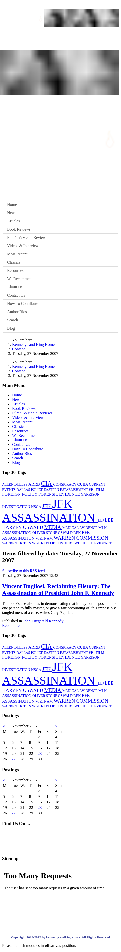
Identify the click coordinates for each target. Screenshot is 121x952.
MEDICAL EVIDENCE (80, 528)
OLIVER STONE (45, 533)
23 (40, 753)
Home (12, 204)
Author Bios (17, 312)
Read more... (12, 625)
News (11, 213)
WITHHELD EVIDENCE (93, 543)
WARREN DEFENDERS (53, 543)
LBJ (101, 520)
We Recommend (20, 279)
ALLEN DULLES (15, 484)
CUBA (83, 484)
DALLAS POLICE (30, 490)
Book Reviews (19, 229)
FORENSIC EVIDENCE (59, 494)
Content (18, 349)
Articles (13, 221)
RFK (77, 532)
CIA (47, 483)
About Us (15, 287)
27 (14, 759)
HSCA (36, 506)
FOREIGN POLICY (20, 494)
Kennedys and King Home (33, 344)
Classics (13, 262)
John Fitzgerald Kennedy (43, 621)
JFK (47, 506)
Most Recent (17, 254)
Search (12, 320)
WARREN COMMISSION (81, 538)
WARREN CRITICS (17, 543)
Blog (11, 328)
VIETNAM (45, 538)
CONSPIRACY (65, 484)
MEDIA (53, 527)
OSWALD (66, 533)
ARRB (34, 484)
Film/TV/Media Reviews (27, 237)
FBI (92, 489)
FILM (100, 490)
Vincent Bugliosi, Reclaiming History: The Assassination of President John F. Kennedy (58, 589)
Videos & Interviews (23, 246)
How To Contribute (22, 303)
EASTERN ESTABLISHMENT (66, 490)
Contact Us (16, 295)
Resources (15, 270)
